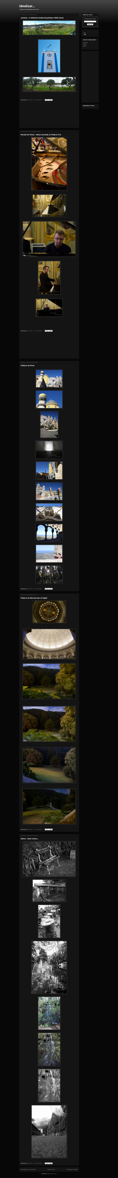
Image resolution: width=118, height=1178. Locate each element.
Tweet (84, 32)
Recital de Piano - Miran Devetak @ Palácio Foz (41, 135)
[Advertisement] (49, 115)
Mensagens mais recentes (28, 1169)
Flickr (84, 46)
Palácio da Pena (27, 365)
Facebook (85, 42)
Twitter (84, 43)
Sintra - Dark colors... (30, 839)
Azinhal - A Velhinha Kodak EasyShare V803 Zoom (42, 18)
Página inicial (51, 1169)
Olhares (85, 45)
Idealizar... (27, 6)
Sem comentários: (38, 99)
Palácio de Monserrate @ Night (34, 598)
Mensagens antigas (72, 1169)
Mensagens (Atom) (52, 1173)
